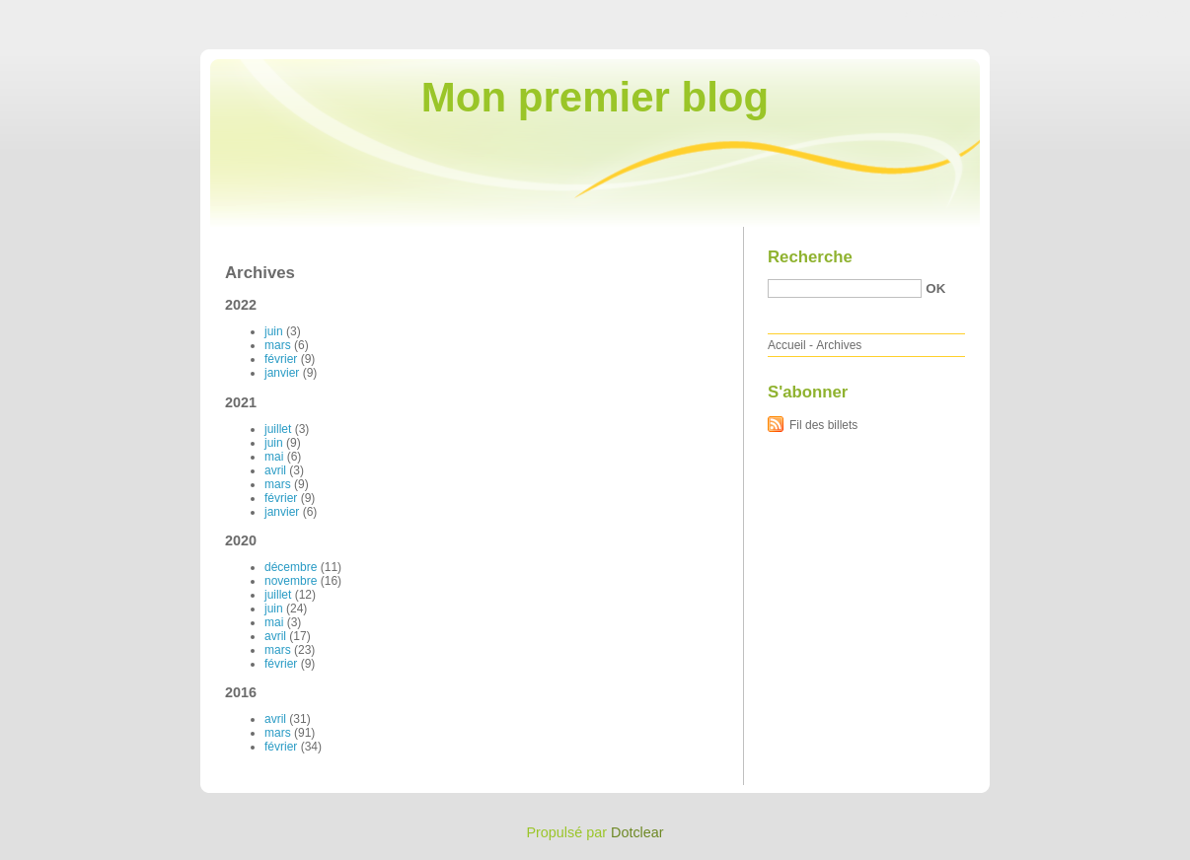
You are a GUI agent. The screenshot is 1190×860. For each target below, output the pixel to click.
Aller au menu (1035, 14)
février (280, 359)
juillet (277, 429)
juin (273, 331)
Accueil (787, 345)
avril (275, 470)
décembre (290, 567)
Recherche (810, 257)
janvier (281, 373)
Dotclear (637, 832)
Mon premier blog (595, 97)
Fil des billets (823, 425)
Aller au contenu (948, 14)
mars (277, 345)
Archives (838, 345)
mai (273, 457)
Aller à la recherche (1132, 14)
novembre (290, 581)
